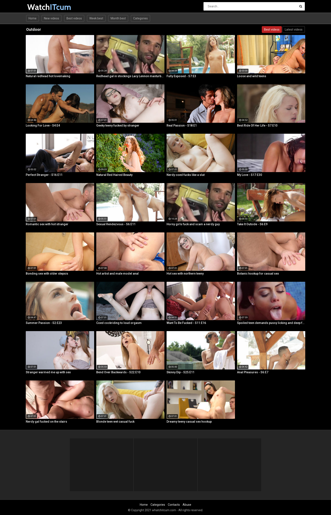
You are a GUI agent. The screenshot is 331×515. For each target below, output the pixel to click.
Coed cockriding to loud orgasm (119, 323)
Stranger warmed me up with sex (48, 372)
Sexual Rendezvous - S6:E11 (116, 224)
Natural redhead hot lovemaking (48, 76)
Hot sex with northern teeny (185, 273)
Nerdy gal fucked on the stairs (46, 421)
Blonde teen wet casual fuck (115, 421)
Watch (38, 7)
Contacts (174, 504)
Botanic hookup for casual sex (258, 273)
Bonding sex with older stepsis (47, 273)
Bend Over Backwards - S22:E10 (118, 372)
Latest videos (294, 29)
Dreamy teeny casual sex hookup (189, 421)
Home (32, 18)
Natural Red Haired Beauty (114, 175)
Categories (140, 18)
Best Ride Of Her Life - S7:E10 (257, 125)
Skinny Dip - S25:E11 (180, 372)
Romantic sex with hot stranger (47, 224)
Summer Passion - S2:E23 (44, 323)
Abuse (187, 504)
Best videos (74, 18)
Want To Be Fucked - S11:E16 (186, 323)
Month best (118, 18)
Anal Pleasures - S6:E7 (252, 372)
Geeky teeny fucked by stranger (117, 125)
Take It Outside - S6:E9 (252, 224)
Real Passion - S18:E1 (182, 125)
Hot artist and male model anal (117, 273)
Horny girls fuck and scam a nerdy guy (193, 224)
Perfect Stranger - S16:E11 (44, 175)
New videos (51, 18)
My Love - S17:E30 (249, 175)
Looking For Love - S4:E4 (43, 125)
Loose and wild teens (251, 76)
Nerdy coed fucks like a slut (186, 175)
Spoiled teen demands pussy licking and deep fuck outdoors (271, 323)
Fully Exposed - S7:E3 (181, 76)
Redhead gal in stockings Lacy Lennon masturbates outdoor (130, 76)
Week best (96, 18)
